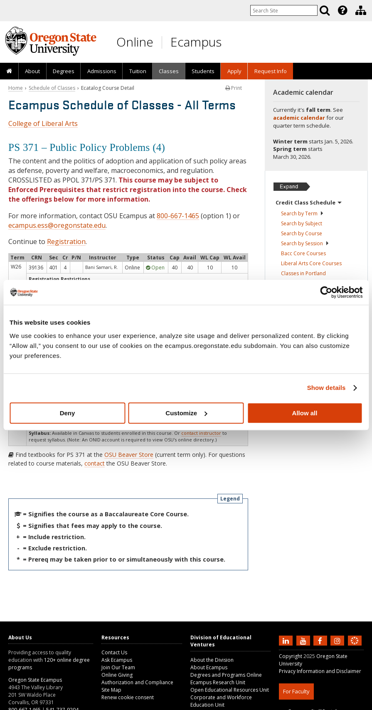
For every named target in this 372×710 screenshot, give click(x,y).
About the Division (212, 659)
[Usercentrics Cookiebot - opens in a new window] (326, 292)
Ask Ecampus (116, 659)
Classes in (303, 273)
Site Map (111, 689)
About (32, 71)
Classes (169, 71)
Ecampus (196, 41)
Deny (67, 413)
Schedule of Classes (52, 87)
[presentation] (342, 10)
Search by (302, 213)
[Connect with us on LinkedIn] (287, 640)
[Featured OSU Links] (342, 10)
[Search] (325, 10)
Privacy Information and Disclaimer (320, 671)
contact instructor (201, 433)
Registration (66, 241)
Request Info (270, 71)
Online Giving (117, 674)
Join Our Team (118, 667)
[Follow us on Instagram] (338, 640)
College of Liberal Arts (43, 123)
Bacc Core (303, 253)
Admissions (101, 71)
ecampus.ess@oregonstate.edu (57, 225)
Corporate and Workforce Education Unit (221, 701)
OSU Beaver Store (128, 455)
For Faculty (296, 691)
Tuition (137, 71)
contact (94, 463)
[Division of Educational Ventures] (360, 10)
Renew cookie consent (127, 697)
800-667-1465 (178, 215)
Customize (186, 413)
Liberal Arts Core (311, 263)
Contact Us (114, 652)
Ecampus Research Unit (217, 682)
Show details (326, 387)
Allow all (305, 413)
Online (134, 41)
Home (15, 87)
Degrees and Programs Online (226, 674)
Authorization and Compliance (137, 682)
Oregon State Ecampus (35, 679)
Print (233, 87)
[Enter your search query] (284, 10)
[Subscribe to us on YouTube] (304, 640)
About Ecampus (208, 667)
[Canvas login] (354, 647)
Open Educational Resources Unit (229, 689)
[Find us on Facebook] (321, 640)
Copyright (290, 656)
